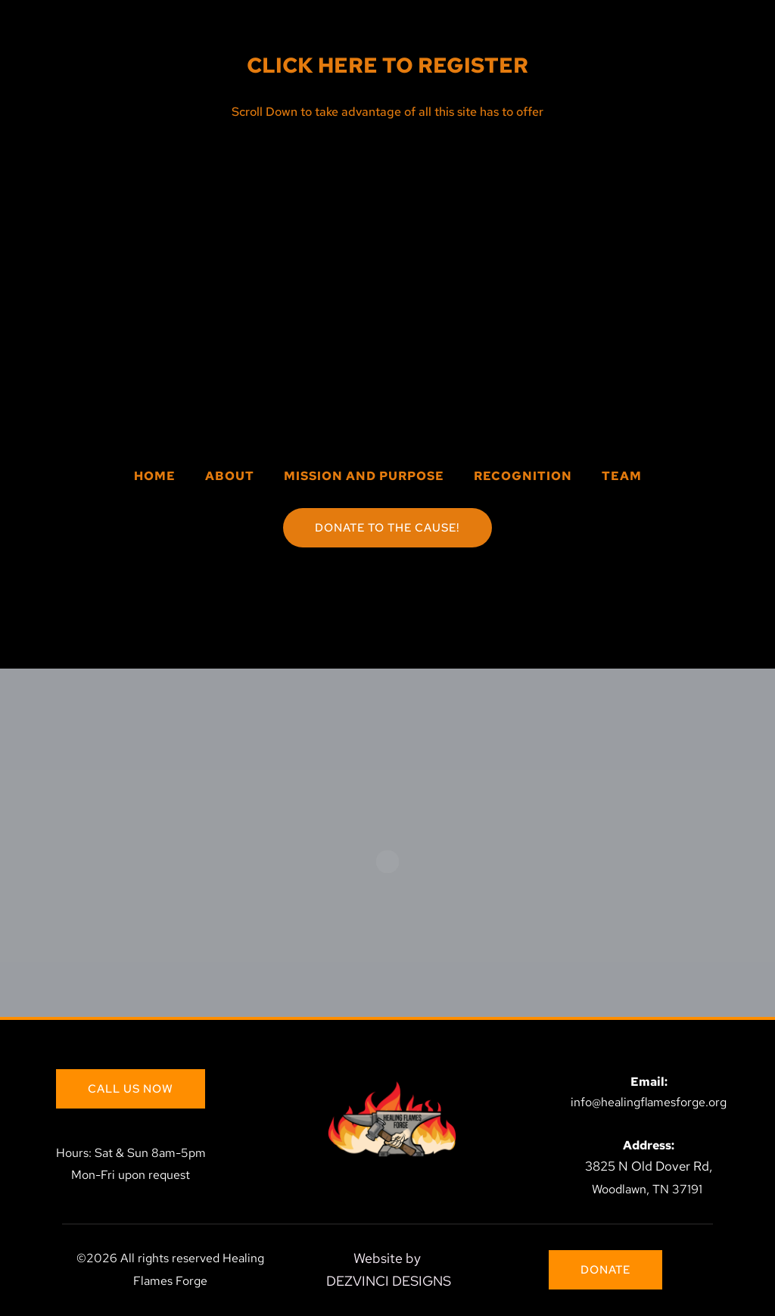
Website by (388, 1258)
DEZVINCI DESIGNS (388, 1280)
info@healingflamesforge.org (649, 1102)
